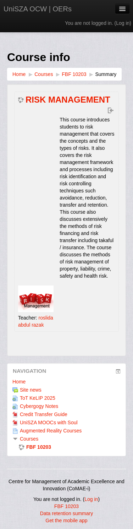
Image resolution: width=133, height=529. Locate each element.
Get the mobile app (66, 520)
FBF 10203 (66, 506)
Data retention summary (66, 513)
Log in (122, 23)
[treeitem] (66, 381)
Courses (29, 439)
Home (19, 382)
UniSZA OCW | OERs (38, 9)
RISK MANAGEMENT (68, 100)
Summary (105, 74)
